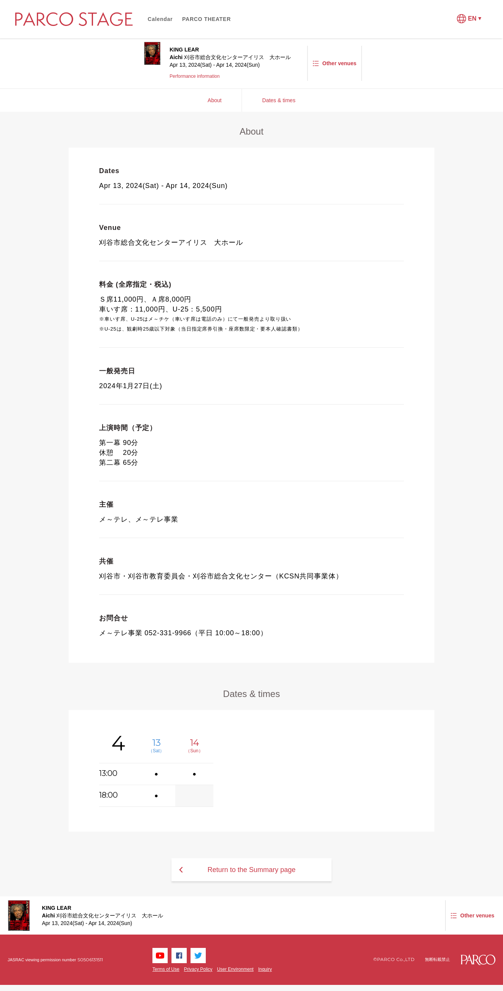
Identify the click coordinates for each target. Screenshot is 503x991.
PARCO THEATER (206, 19)
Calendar (160, 19)
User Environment (235, 969)
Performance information (194, 76)
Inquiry (265, 969)
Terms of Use (165, 969)
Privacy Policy (198, 969)
